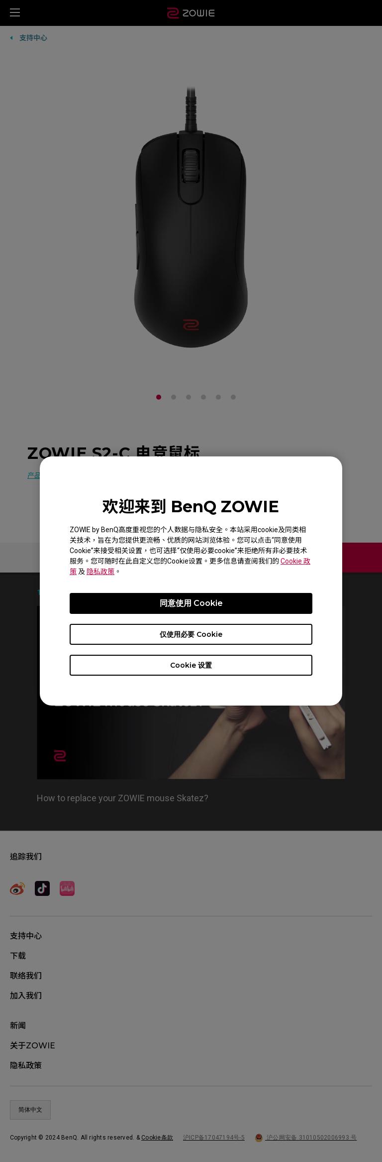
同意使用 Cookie (191, 603)
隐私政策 (100, 572)
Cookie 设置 (191, 665)
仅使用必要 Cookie (191, 634)
